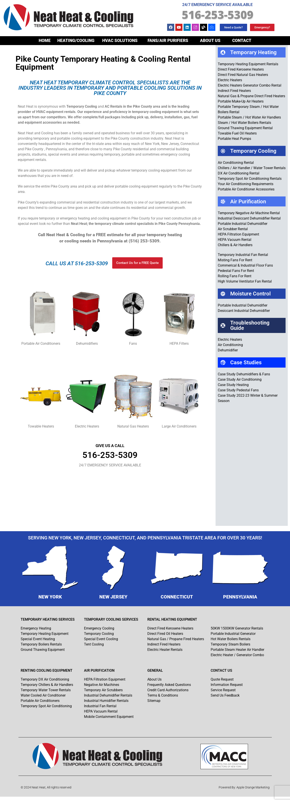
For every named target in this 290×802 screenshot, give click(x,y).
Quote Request (222, 679)
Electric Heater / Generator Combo (237, 655)
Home (45, 40)
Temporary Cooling (99, 634)
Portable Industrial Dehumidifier (242, 224)
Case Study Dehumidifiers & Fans (244, 374)
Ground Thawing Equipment (43, 650)
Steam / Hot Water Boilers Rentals (244, 123)
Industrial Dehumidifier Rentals (108, 695)
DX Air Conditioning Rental (238, 173)
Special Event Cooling (101, 639)
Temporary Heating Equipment (44, 634)
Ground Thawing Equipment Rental (245, 128)
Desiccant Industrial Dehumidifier (244, 311)
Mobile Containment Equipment (109, 717)
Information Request (227, 685)
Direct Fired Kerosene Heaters (241, 69)
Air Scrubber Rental (233, 229)
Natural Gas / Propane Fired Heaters (175, 639)
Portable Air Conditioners (40, 701)
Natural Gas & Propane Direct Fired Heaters (251, 96)
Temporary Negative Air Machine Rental (249, 213)
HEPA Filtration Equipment (238, 234)
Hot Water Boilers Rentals (230, 639)
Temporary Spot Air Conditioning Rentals (250, 178)
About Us (212, 40)
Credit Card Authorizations (167, 690)
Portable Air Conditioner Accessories (246, 189)
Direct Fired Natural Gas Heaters (243, 75)
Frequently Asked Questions (169, 685)
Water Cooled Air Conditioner (43, 695)
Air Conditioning (230, 345)
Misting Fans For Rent (235, 260)
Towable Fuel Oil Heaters (237, 133)
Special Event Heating (38, 639)
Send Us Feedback (225, 695)
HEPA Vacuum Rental (234, 240)
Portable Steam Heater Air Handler (237, 650)
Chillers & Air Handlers (235, 245)
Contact (241, 40)
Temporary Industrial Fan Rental (243, 255)
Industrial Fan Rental (100, 706)
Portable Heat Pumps (234, 139)
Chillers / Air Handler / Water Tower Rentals (252, 168)
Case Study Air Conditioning (240, 379)
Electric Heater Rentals (164, 650)
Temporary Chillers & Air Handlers (47, 685)
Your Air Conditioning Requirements (245, 184)
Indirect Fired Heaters (234, 91)
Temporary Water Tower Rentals (46, 690)
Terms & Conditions (162, 695)
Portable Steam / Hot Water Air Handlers (249, 117)
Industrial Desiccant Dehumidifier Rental (249, 218)
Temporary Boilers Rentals (41, 644)
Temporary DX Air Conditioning (45, 679)
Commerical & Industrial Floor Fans (245, 265)
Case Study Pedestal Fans (238, 390)
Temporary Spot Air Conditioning (46, 706)
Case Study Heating (233, 385)
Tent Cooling (94, 644)
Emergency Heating (36, 628)
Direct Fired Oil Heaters (165, 634)
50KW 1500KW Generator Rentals (237, 628)
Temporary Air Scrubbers (103, 690)
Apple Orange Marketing (253, 787)
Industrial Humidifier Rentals (106, 701)
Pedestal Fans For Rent (236, 271)
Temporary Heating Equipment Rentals (248, 64)
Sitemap (153, 701)
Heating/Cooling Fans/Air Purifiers (124, 41)
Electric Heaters (230, 80)
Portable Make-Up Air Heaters (241, 101)
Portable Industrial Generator (233, 634)
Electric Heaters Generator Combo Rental (249, 85)
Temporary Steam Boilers (230, 644)
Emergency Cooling (99, 628)
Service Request (223, 690)
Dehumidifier (228, 350)
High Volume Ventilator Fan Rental (245, 281)
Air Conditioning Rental (236, 162)
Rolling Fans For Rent (234, 276)
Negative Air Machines (101, 685)
